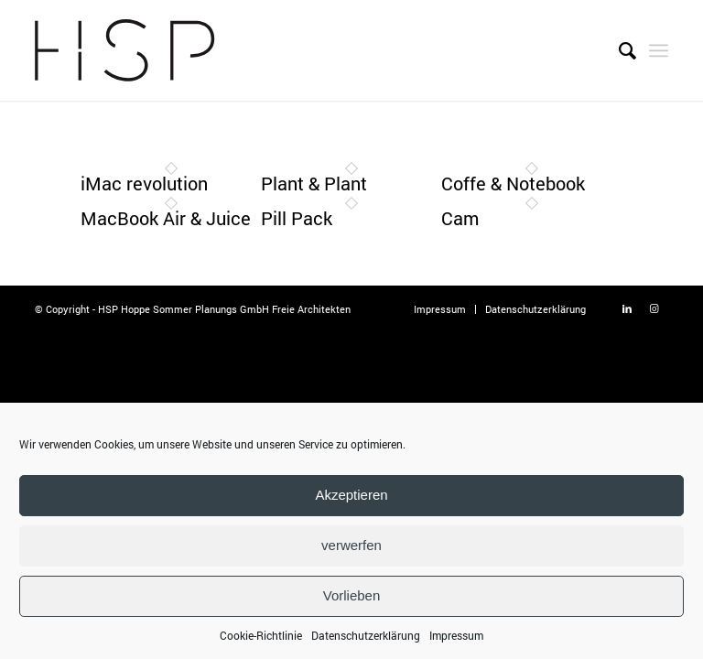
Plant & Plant (314, 183)
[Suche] (618, 50)
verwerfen (351, 552)
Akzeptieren (351, 502)
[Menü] (658, 50)
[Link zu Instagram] (654, 308)
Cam (460, 218)
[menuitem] (618, 50)
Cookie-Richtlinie (261, 641)
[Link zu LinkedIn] (627, 308)
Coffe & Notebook (513, 183)
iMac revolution (144, 183)
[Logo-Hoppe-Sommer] (124, 50)
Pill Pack (296, 218)
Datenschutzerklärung (365, 641)
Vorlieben (352, 602)
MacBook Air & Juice (166, 218)
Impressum (456, 641)
